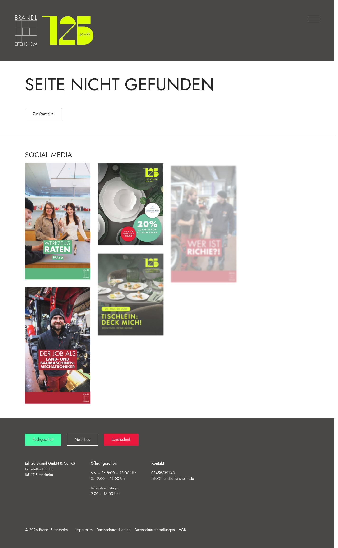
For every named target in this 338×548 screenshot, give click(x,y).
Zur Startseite (43, 114)
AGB (182, 530)
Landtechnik (121, 439)
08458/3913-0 (163, 473)
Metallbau (82, 439)
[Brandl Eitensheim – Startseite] (26, 30)
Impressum (84, 530)
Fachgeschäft (43, 439)
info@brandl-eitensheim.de (172, 478)
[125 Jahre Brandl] (67, 30)
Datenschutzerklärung (114, 530)
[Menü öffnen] (313, 19)
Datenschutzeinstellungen (154, 530)
